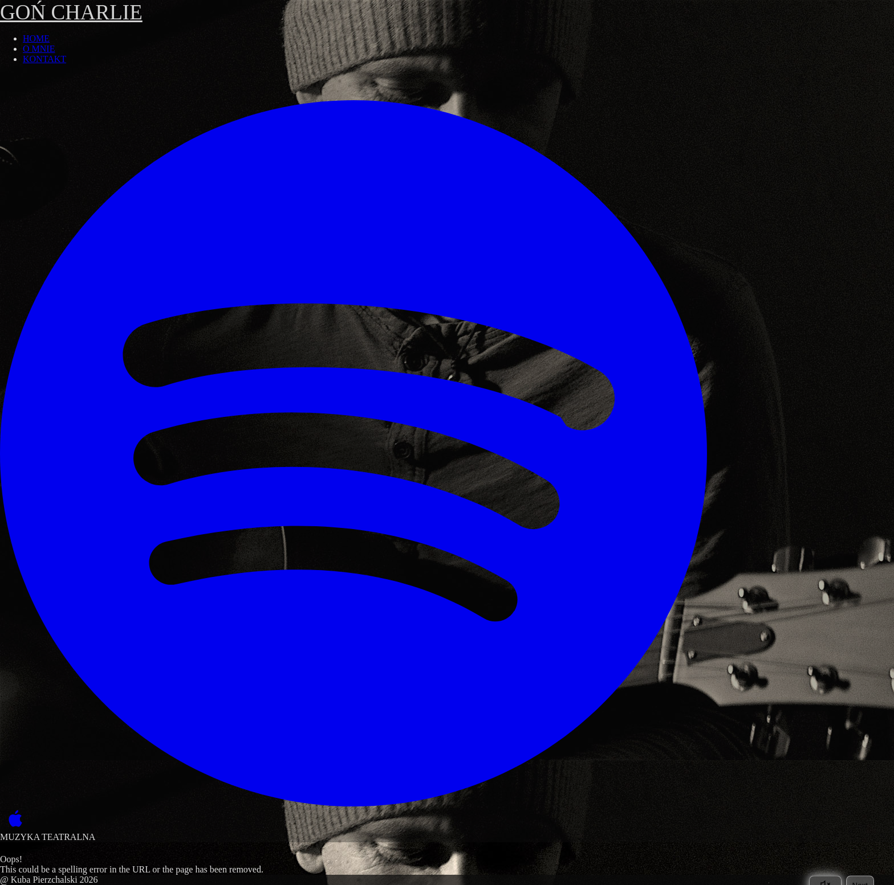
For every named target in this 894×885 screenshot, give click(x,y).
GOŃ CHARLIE (71, 12)
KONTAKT (44, 59)
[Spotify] (353, 453)
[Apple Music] (13, 819)
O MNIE (39, 49)
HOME (36, 38)
